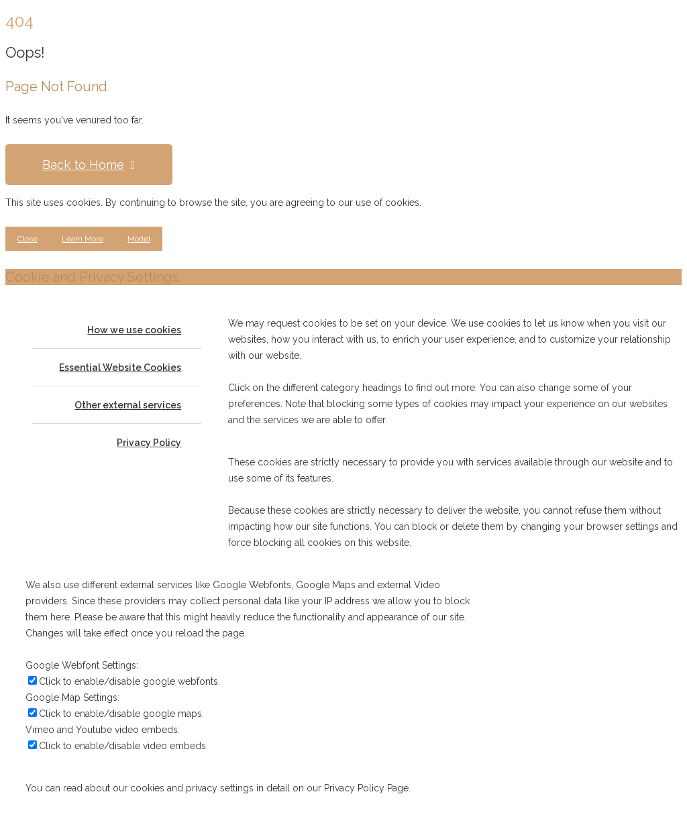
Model (138, 238)
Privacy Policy (149, 442)
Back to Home (89, 165)
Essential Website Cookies (120, 367)
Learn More (82, 238)
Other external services (127, 405)
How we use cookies (134, 330)
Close (27, 238)
